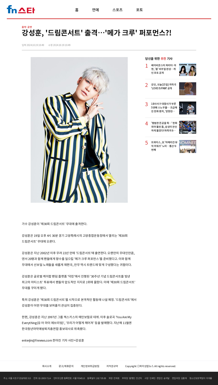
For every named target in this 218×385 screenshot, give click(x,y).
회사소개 (47, 366)
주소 (193, 44)
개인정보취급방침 (90, 366)
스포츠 (117, 9)
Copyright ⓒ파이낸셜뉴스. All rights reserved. (150, 366)
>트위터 (178, 44)
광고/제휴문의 (66, 366)
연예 (95, 9)
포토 (139, 9)
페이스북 (171, 44)
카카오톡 (186, 44)
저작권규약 (112, 366)
